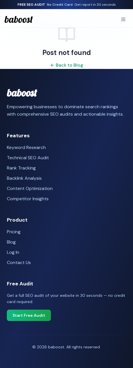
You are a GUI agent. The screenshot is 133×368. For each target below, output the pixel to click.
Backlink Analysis (24, 178)
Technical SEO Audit (28, 158)
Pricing (14, 232)
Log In (13, 252)
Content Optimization (30, 188)
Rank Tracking (21, 168)
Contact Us (19, 262)
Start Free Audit (29, 315)
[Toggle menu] (123, 19)
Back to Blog (66, 65)
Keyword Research (26, 147)
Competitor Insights (28, 199)
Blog (11, 242)
